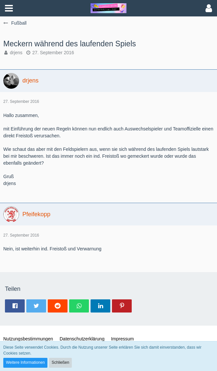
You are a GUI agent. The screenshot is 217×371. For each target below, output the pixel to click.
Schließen (60, 362)
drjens (16, 52)
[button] (8, 8)
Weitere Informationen (25, 362)
